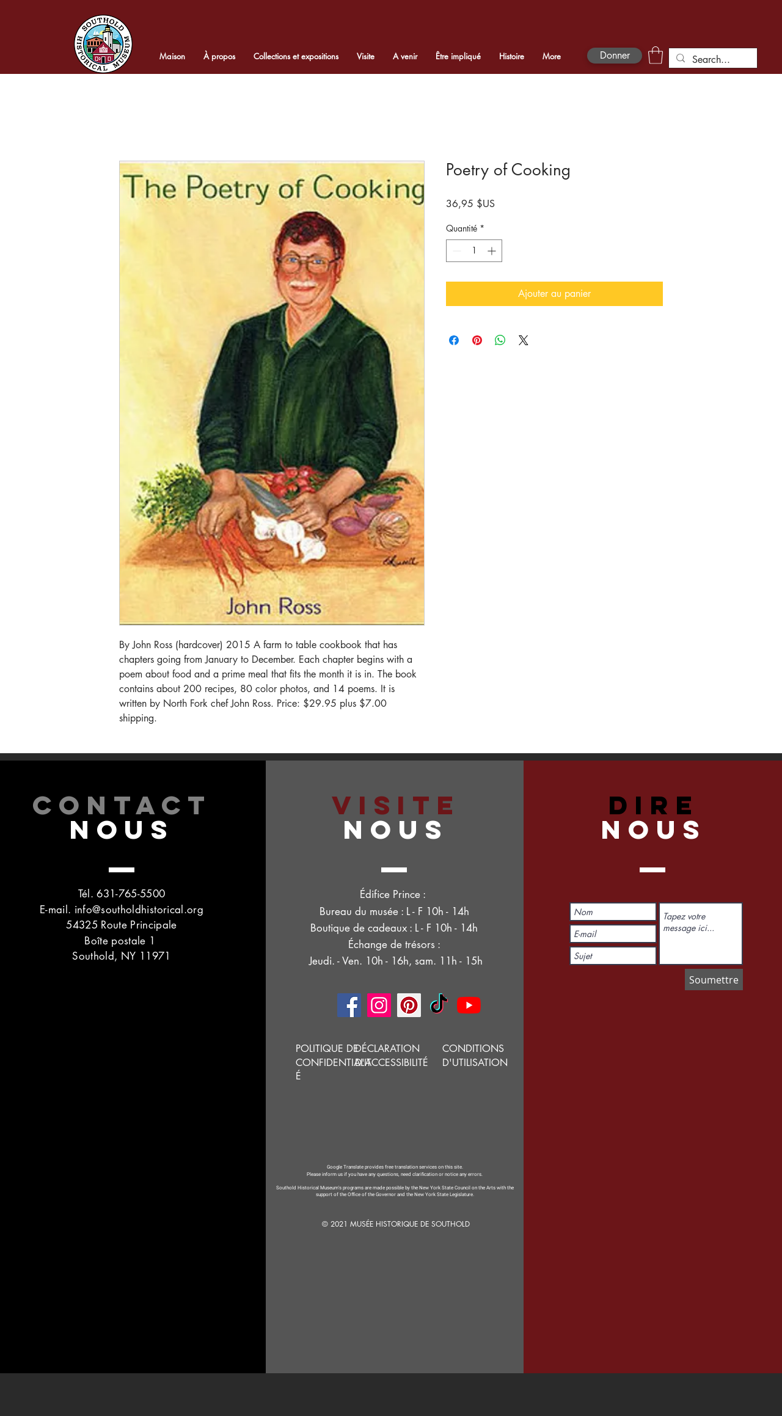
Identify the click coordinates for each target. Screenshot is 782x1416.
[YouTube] (469, 1005)
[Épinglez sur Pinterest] (477, 340)
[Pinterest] (409, 1005)
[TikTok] (439, 1005)
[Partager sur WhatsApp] (500, 340)
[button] (655, 55)
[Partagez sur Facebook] (454, 340)
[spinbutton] (474, 250)
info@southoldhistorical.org (139, 909)
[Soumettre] (714, 979)
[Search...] (711, 59)
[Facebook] (349, 1005)
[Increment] (492, 250)
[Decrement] (455, 250)
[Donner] (614, 56)
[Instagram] (379, 1005)
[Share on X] (523, 340)
